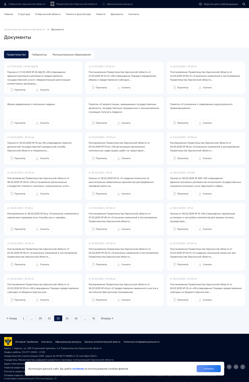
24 (76, 318)
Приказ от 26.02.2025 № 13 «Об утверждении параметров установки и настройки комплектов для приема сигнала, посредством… (202, 217)
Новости (101, 14)
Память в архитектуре (78, 14)
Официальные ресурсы (120, 4)
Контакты (133, 14)
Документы (117, 14)
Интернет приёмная (26, 341)
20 (40, 318)
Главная (8, 14)
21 (49, 318)
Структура (24, 14)
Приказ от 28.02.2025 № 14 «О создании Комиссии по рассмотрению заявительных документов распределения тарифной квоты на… (121, 182)
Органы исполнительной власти (102, 341)
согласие (78, 368)
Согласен (209, 368)
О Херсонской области (48, 14)
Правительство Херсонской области (24, 29)
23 (67, 318)
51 (93, 318)
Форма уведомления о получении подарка (31, 104)
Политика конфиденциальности (142, 341)
